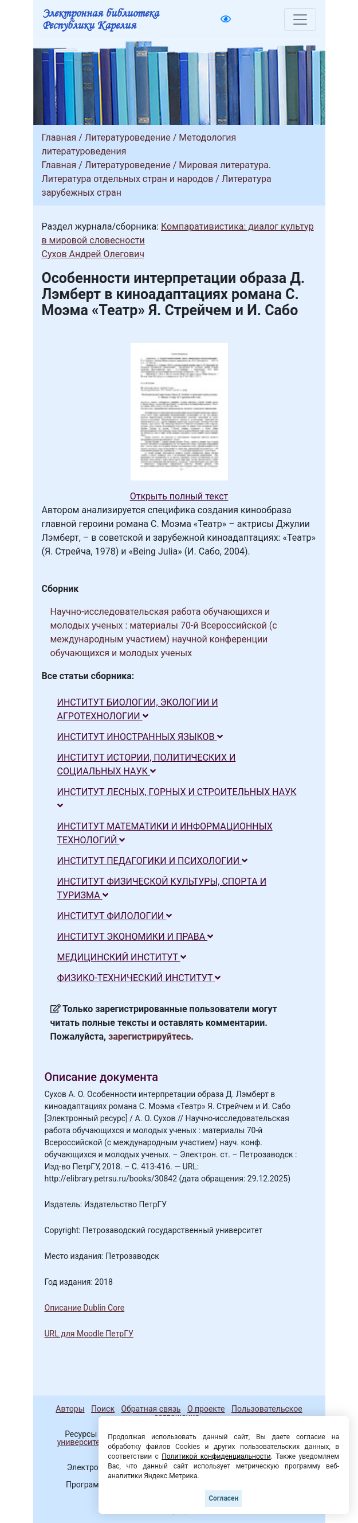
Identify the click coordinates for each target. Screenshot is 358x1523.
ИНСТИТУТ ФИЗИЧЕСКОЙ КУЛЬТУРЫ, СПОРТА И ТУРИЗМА (162, 888)
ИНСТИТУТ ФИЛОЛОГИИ (114, 915)
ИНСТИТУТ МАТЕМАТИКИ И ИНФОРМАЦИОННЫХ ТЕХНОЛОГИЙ (165, 833)
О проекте (206, 1408)
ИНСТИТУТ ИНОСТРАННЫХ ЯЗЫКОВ (140, 736)
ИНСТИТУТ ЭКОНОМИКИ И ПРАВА (135, 936)
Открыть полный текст (179, 496)
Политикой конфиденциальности (216, 1456)
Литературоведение (128, 137)
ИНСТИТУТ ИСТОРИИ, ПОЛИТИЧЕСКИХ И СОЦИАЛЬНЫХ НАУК (146, 764)
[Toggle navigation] (300, 19)
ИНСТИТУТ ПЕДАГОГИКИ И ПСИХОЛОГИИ (152, 860)
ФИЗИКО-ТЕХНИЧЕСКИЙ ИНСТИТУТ (139, 977)
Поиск (103, 1408)
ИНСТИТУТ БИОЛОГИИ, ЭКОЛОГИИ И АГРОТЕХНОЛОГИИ (137, 709)
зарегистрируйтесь (149, 1036)
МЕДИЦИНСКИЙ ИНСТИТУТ (121, 957)
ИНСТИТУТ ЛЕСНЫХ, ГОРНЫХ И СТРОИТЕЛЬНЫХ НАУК (177, 798)
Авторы (70, 1408)
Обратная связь (150, 1408)
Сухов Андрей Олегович (93, 254)
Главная (59, 137)
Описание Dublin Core (85, 1307)
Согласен (223, 1498)
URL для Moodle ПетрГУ (89, 1333)
